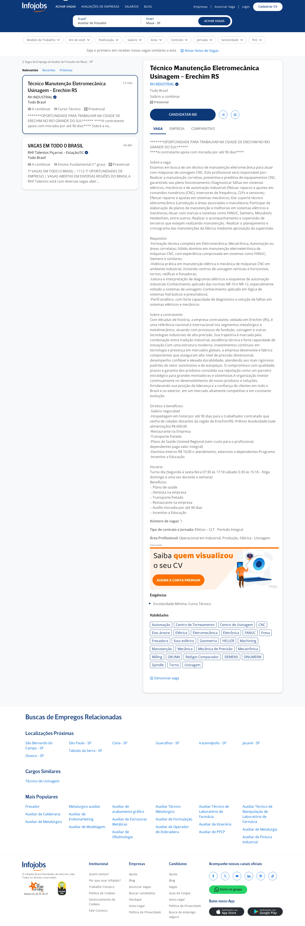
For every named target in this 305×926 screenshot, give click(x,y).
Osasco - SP (34, 755)
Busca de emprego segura (182, 914)
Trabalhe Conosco (101, 887)
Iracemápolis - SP (212, 743)
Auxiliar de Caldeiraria (42, 814)
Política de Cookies (102, 893)
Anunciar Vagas (140, 887)
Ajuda (133, 874)
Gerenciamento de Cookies (102, 901)
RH (42, 97)
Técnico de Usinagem (42, 781)
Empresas (201, 7)
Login (246, 7)
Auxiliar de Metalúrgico (43, 821)
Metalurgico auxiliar (84, 806)
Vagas (173, 887)
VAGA (158, 128)
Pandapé (135, 899)
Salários (132, 6)
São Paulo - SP (80, 743)
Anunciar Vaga (225, 7)
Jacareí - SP (251, 743)
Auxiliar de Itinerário (215, 824)
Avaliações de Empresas (100, 6)
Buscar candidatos (142, 893)
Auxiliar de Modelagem (87, 826)
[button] (214, 21)
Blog (148, 6)
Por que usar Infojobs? (105, 880)
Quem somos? (99, 874)
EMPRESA (176, 128)
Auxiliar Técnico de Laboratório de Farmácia (214, 811)
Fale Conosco (98, 910)
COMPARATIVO (203, 128)
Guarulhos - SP (167, 743)
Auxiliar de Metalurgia (260, 829)
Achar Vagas (65, 6)
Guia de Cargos (180, 893)
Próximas (66, 70)
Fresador (32, 806)
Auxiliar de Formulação (174, 819)
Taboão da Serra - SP (85, 750)
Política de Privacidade (145, 912)
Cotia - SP (119, 743)
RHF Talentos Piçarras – (58, 152)
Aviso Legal (137, 906)
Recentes (48, 70)
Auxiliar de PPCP (212, 832)
